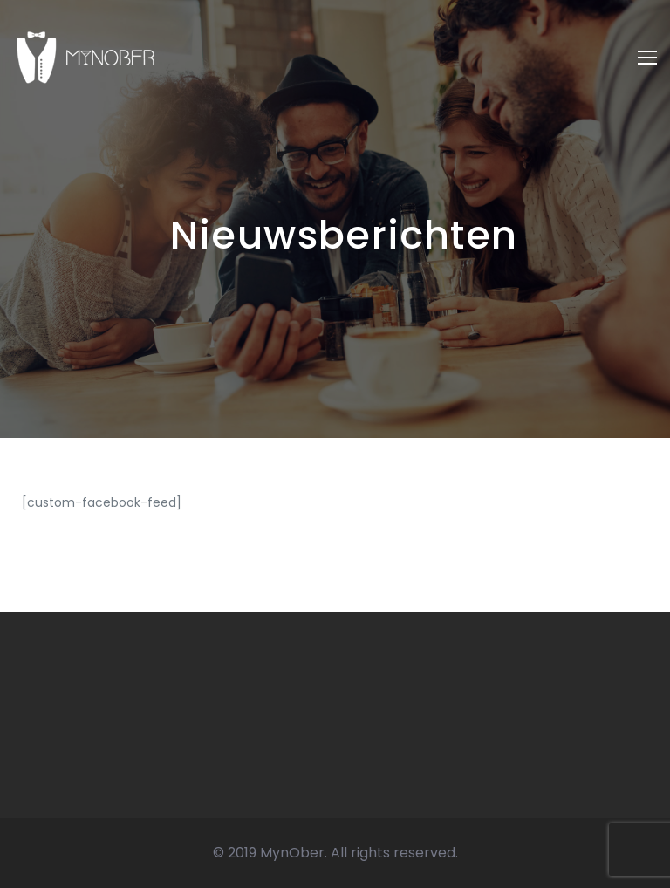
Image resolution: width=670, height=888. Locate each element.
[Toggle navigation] (647, 57)
